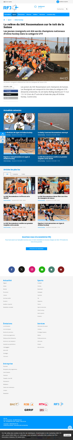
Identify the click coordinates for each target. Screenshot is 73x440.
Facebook (11, 269)
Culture (5, 295)
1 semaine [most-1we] (15, 174)
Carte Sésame (6, 372)
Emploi (39, 344)
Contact (5, 390)
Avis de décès (41, 347)
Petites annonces (42, 338)
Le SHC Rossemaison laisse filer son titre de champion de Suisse (53, 197)
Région (5, 283)
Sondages (5, 353)
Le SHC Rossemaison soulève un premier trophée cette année (52, 158)
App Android (61, 269)
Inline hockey (19, 20)
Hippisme (40, 301)
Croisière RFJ (51, 14)
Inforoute (40, 341)
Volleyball (40, 292)
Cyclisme (40, 295)
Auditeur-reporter (62, 1)
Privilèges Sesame (42, 332)
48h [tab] (7, 174)
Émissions (21, 14)
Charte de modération (8, 387)
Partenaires (6, 381)
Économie (5, 292)
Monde (5, 289)
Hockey (39, 286)
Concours (5, 356)
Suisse (4, 286)
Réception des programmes (10, 369)
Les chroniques (7, 329)
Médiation (5, 384)
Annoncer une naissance (9, 341)
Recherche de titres (8, 332)
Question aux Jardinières (9, 344)
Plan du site (23, 421)
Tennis (39, 304)
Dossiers (5, 301)
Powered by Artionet (8, 425)
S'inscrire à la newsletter (36, 248)
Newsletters (42, 269)
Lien (7, 98)
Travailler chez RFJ (7, 378)
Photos (29, 14)
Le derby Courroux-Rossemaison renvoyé (53, 132)
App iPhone (51, 269)
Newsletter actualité (8, 307)
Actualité (7, 14)
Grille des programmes (9, 335)
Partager (8, 91)
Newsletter (6, 393)
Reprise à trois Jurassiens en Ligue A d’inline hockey (17, 158)
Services (42, 14)
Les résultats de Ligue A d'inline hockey (18, 132)
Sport (14, 14)
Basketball (40, 289)
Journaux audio (7, 298)
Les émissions (6, 326)
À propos (5, 366)
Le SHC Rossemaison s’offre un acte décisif (17, 197)
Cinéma (39, 329)
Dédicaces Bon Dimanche (9, 338)
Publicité (5, 375)
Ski (38, 298)
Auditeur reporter (7, 304)
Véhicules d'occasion (43, 326)
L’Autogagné (6, 347)
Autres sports (41, 313)
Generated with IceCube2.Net (21, 425)
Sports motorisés (42, 307)
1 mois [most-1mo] (23, 174)
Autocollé (5, 350)
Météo (39, 335)
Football (40, 283)
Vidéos (35, 14)
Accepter (67, 435)
